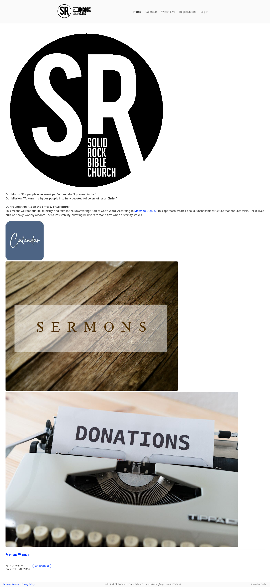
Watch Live (168, 12)
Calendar (151, 12)
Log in (204, 12)
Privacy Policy (28, 584)
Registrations (187, 12)
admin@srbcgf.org (155, 584)
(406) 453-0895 (174, 584)
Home (137, 12)
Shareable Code (258, 584)
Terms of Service (11, 584)
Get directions (42, 565)
